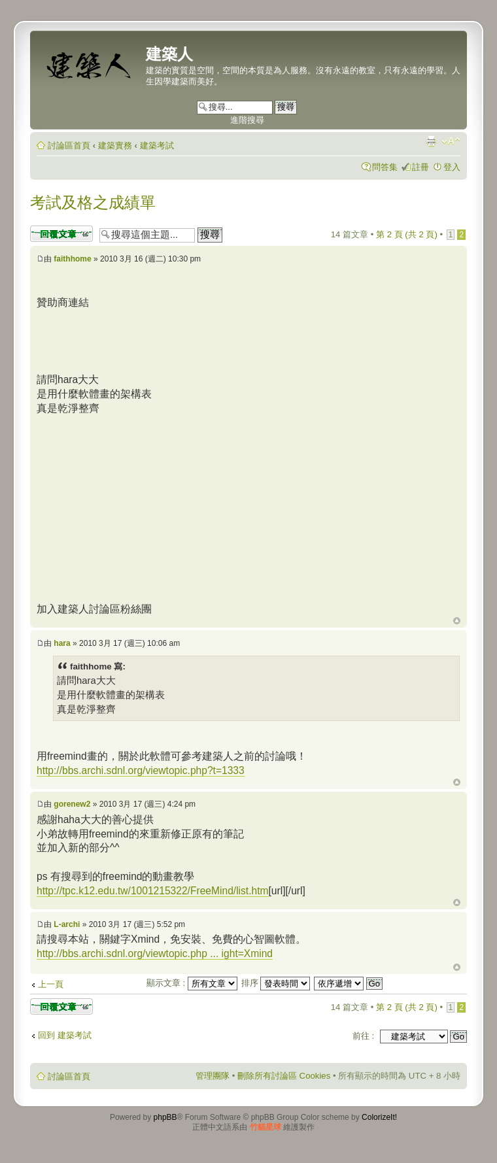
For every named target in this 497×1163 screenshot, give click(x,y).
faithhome (72, 258)
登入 (451, 167)
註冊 (420, 167)
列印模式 (431, 141)
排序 (276, 983)
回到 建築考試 (65, 1035)
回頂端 (456, 621)
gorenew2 (72, 804)
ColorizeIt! (379, 1117)
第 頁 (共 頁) (406, 234)
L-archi (67, 924)
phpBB (165, 1117)
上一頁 (50, 984)
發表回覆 (61, 234)
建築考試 (157, 145)
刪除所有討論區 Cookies (283, 1076)
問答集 (385, 167)
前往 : (363, 1036)
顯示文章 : (191, 983)
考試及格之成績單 (93, 202)
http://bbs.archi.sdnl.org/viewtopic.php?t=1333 (141, 770)
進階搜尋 (247, 120)
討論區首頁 (69, 145)
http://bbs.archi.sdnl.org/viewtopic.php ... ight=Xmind (155, 953)
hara (62, 643)
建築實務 (115, 145)
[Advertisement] (146, 506)
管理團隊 (213, 1076)
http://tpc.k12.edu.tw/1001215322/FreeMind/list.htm (153, 890)
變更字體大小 (450, 141)
